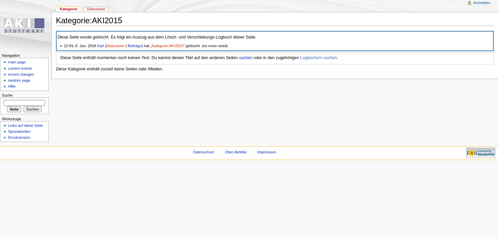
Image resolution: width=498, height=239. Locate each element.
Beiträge (135, 46)
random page (19, 80)
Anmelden (482, 3)
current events (20, 68)
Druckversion (19, 137)
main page (17, 62)
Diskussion (115, 46)
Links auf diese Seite (25, 125)
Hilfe (12, 86)
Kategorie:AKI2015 (167, 46)
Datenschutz (203, 152)
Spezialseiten (19, 131)
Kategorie (68, 9)
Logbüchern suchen (318, 57)
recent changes (21, 74)
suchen (246, 57)
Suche (7, 95)
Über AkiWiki (236, 152)
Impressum (266, 152)
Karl (100, 46)
